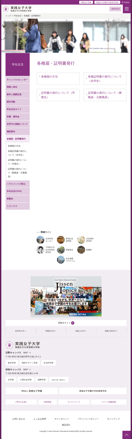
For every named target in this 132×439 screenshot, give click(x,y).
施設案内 (11, 131)
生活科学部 (48, 363)
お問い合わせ (18, 419)
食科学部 (12, 363)
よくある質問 (39, 419)
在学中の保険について (17, 124)
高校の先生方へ (111, 331)
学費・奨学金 (13, 117)
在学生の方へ (20, 331)
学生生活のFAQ (14, 191)
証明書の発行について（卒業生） (17, 162)
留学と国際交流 (14, 94)
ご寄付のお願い (21, 402)
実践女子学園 (86, 2)
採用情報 (47, 402)
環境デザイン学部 (30, 363)
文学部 (11, 380)
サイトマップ (113, 419)
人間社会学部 (26, 380)
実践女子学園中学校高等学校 (107, 2)
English (126, 2)
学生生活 (17, 16)
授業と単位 (12, 87)
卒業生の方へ (50, 331)
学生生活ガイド (14, 109)
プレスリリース (73, 402)
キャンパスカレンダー (17, 80)
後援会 (10, 199)
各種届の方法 (14, 146)
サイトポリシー (62, 419)
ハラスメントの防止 (16, 184)
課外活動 (11, 102)
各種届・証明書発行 (16, 139)
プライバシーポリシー (88, 419)
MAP (25, 353)
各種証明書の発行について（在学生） (17, 153)
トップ (8, 16)
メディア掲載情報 (108, 402)
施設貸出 (66, 425)
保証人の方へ (81, 331)
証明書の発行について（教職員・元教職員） (17, 173)
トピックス (12, 206)
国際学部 (42, 380)
